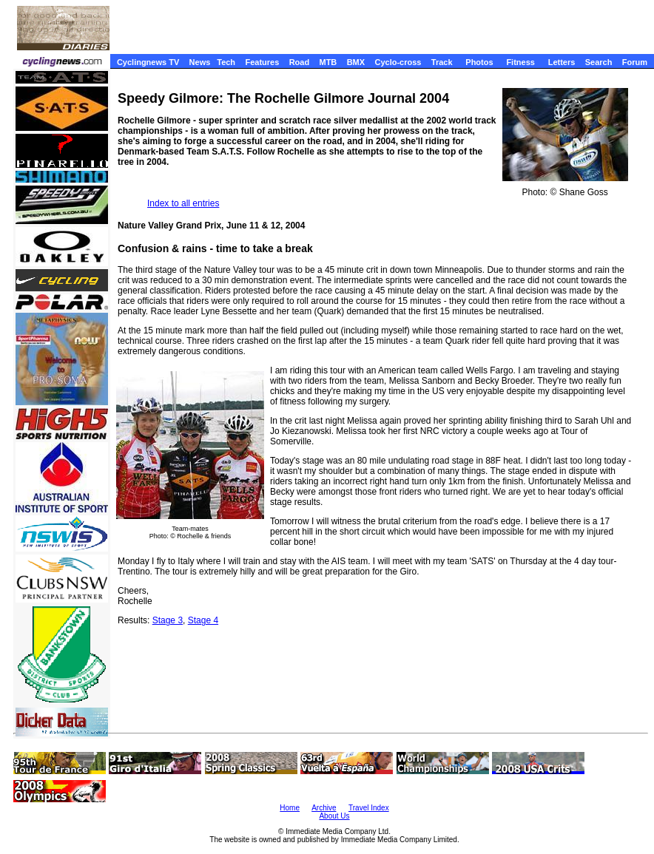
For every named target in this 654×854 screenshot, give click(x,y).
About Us (334, 816)
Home (290, 808)
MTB (328, 62)
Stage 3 (167, 620)
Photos (479, 62)
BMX (356, 62)
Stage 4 (203, 620)
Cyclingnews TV (148, 62)
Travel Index (368, 808)
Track (442, 62)
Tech (226, 62)
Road (299, 62)
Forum (634, 62)
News (200, 62)
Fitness (520, 62)
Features (262, 62)
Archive (323, 808)
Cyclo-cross (397, 62)
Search (599, 62)
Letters (562, 62)
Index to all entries (183, 203)
